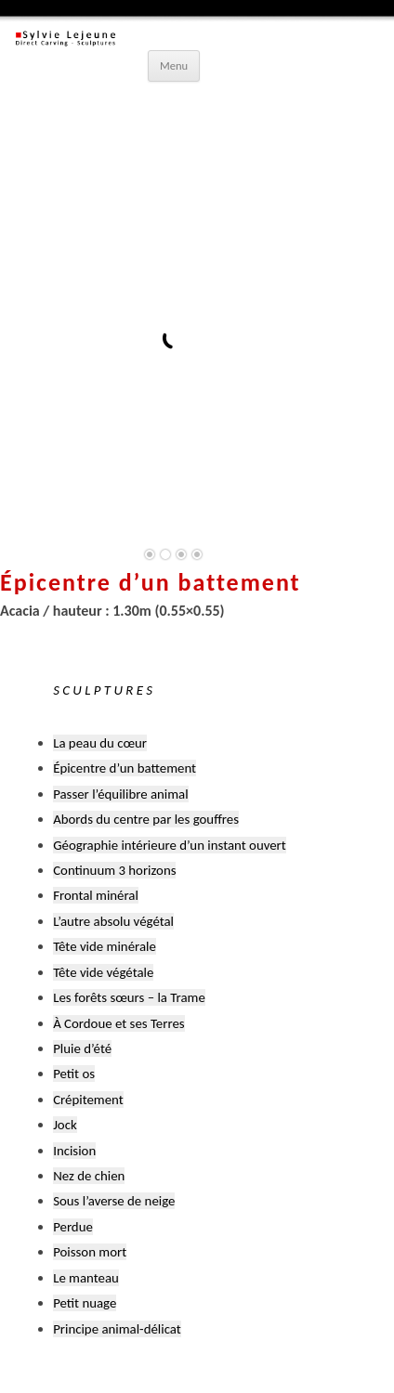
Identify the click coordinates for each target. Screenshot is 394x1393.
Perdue (73, 1226)
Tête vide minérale (104, 946)
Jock (65, 1124)
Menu (174, 65)
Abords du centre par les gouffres (146, 819)
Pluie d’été (82, 1048)
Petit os (74, 1073)
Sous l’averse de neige (114, 1200)
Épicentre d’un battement (124, 768)
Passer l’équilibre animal (120, 794)
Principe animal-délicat (117, 1329)
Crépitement (88, 1099)
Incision (74, 1150)
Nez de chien (89, 1175)
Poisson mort (89, 1251)
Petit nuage (84, 1303)
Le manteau (86, 1277)
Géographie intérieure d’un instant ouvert (169, 845)
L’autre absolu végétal (113, 921)
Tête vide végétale (103, 972)
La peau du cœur (100, 743)
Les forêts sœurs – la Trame (129, 997)
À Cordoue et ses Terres (118, 1023)
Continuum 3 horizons (114, 870)
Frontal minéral (95, 895)
